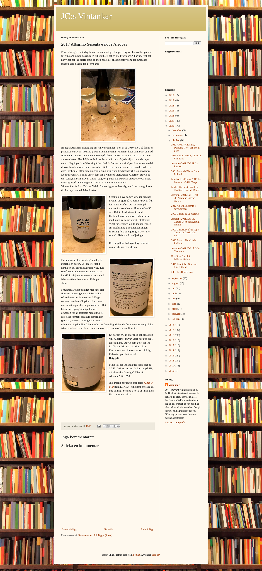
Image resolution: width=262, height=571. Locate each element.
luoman (136, 554)
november (177, 135)
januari (175, 319)
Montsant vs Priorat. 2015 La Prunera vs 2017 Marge (186, 181)
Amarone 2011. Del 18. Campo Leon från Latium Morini (185, 221)
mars (174, 308)
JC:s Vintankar (86, 16)
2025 (172, 100)
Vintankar (174, 385)
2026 (172, 95)
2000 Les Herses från (182, 272)
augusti (176, 283)
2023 (172, 110)
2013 (172, 355)
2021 (172, 121)
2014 (172, 350)
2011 (171, 365)
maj (174, 298)
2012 (172, 360)
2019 (172, 325)
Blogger (155, 554)
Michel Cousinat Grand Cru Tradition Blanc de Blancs (185, 188)
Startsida (108, 529)
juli (174, 288)
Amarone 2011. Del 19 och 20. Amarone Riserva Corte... (184, 198)
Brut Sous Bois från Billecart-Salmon (181, 258)
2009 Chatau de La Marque (185, 213)
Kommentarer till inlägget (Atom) (95, 535)
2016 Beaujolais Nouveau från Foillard (184, 266)
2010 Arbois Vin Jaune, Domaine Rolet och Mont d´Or (185, 147)
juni (174, 293)
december (177, 130)
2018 (172, 330)
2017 (172, 335)
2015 (172, 345)
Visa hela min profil (175, 422)
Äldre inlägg (147, 529)
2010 (172, 371)
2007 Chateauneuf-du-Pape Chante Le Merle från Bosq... (185, 232)
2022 (172, 115)
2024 (172, 105)
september (177, 278)
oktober (176, 140)
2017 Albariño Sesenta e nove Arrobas (183, 207)
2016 (172, 340)
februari (176, 313)
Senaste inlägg (69, 529)
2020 (172, 126)
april (174, 303)
